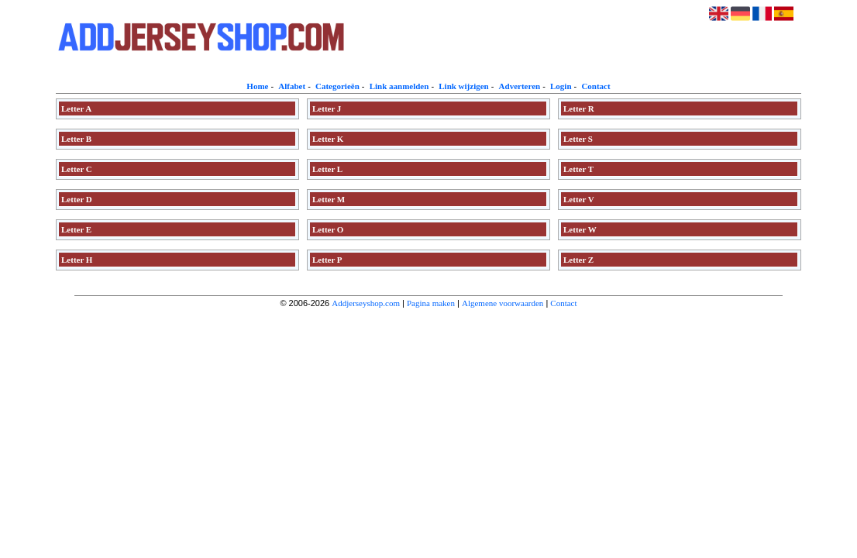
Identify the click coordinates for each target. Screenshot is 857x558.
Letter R (578, 108)
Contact (595, 86)
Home (257, 86)
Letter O (327, 229)
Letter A (76, 108)
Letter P (327, 259)
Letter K (327, 138)
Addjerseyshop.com (366, 303)
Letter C (76, 169)
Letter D (76, 199)
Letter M (328, 199)
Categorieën (337, 86)
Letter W (580, 229)
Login (561, 86)
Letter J (326, 108)
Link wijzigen (463, 86)
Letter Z (578, 259)
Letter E (76, 229)
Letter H (76, 259)
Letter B (76, 138)
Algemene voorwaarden (502, 303)
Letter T (578, 169)
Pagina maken (431, 303)
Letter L (327, 169)
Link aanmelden (399, 86)
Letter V (578, 199)
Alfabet (291, 86)
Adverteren (520, 86)
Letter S (578, 138)
